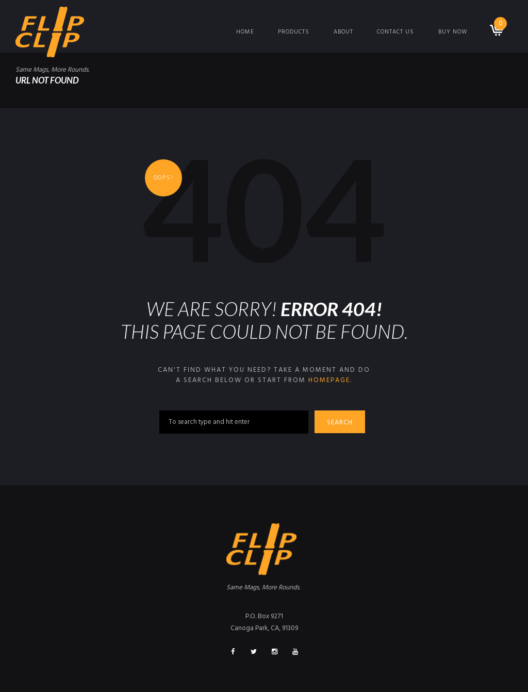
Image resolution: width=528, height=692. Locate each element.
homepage (329, 380)
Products (293, 32)
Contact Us (395, 32)
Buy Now (452, 32)
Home (245, 32)
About (343, 32)
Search (340, 422)
